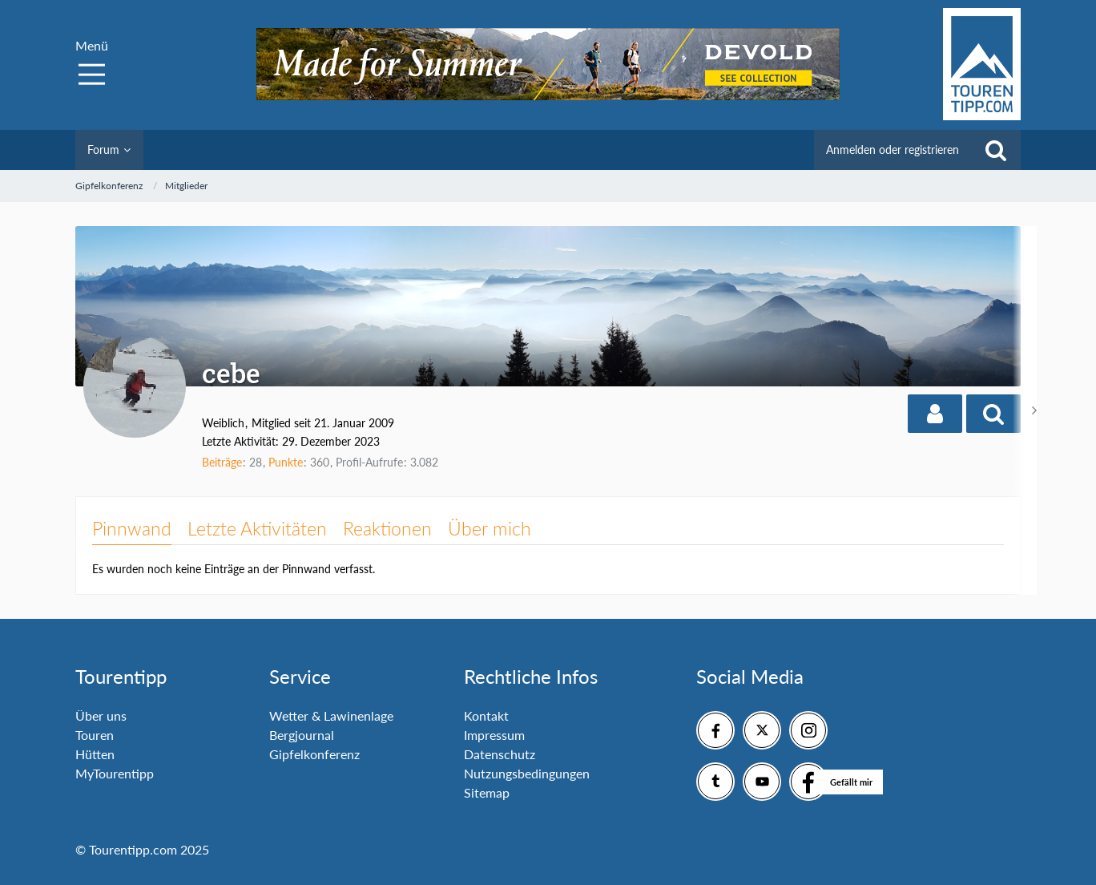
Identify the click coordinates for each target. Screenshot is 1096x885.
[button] (935, 413)
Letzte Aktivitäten (257, 528)
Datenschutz (499, 754)
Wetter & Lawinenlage (331, 715)
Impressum (494, 734)
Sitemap (487, 792)
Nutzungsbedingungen (527, 773)
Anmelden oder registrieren (892, 149)
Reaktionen (387, 528)
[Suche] (996, 150)
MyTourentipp (114, 773)
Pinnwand (131, 528)
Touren (94, 734)
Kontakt (486, 715)
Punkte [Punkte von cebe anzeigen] (285, 462)
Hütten (95, 754)
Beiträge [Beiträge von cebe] (222, 462)
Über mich (489, 528)
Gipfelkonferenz (314, 754)
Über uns (101, 715)
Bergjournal (301, 734)
